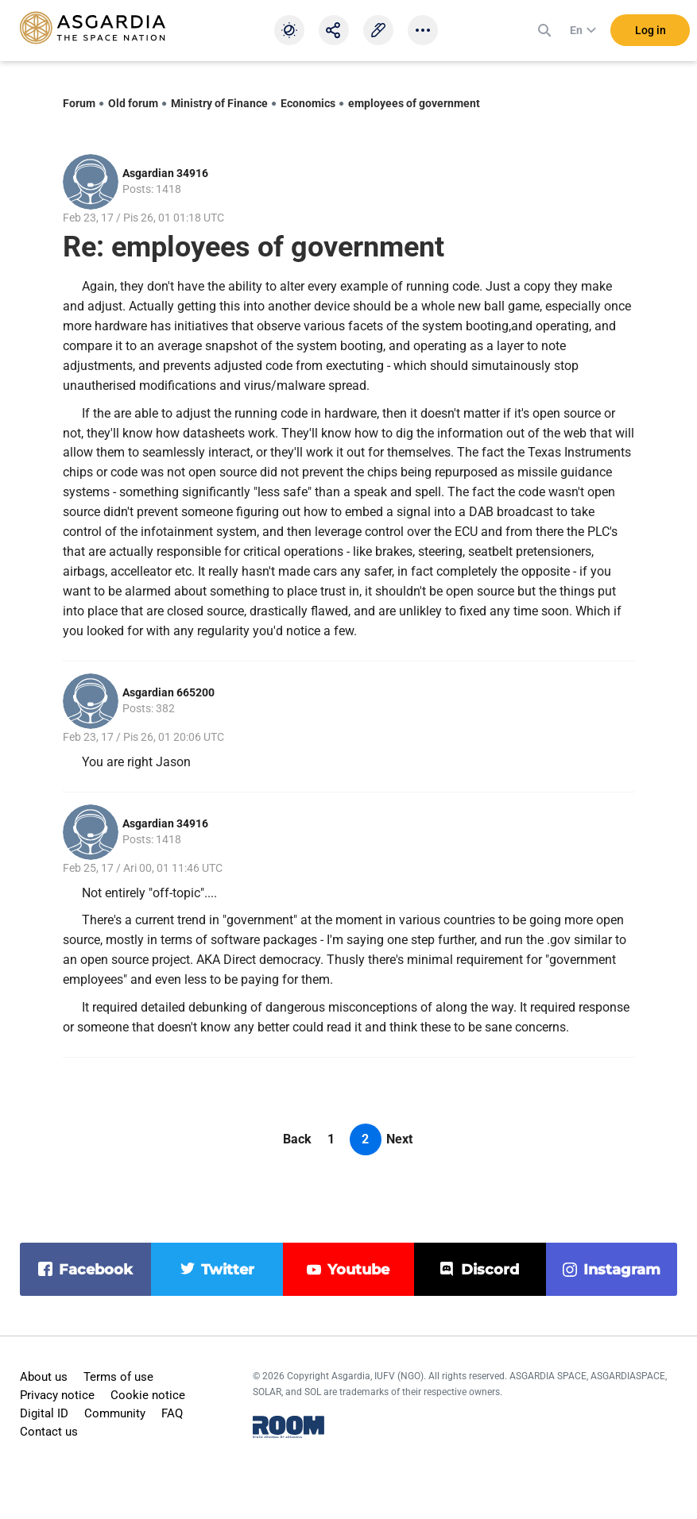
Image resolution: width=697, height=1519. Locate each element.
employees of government (414, 103)
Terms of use (118, 1377)
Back (297, 1139)
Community (114, 1413)
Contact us (49, 1432)
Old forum (133, 103)
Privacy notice (57, 1395)
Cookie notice (147, 1395)
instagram (621, 1269)
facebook (96, 1269)
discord (490, 1269)
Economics (308, 103)
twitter (227, 1269)
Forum (79, 103)
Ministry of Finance (219, 103)
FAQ (172, 1413)
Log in (650, 31)
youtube (358, 1269)
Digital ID (44, 1413)
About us (44, 1377)
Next (399, 1139)
